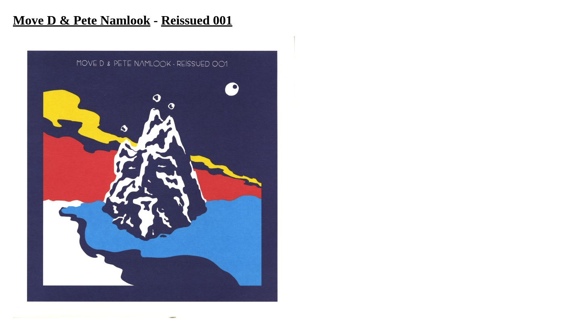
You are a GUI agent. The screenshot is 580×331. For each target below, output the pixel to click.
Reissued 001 (196, 20)
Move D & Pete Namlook (81, 20)
